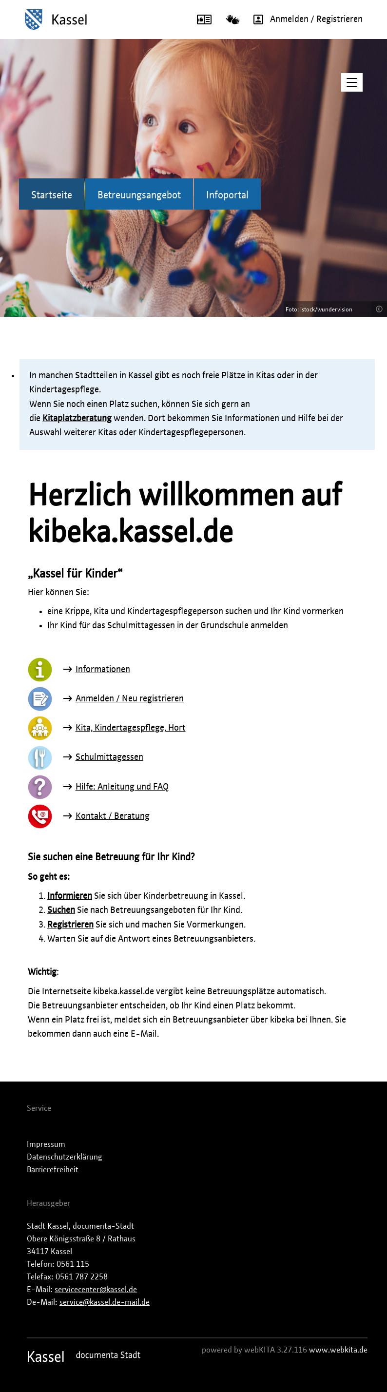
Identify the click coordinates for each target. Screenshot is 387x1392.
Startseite (51, 195)
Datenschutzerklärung (64, 1157)
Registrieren (70, 925)
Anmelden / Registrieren (305, 19)
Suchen (61, 910)
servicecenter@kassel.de (96, 1290)
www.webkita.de (338, 1350)
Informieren (69, 896)
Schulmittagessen (109, 757)
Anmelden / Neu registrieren (130, 699)
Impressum (46, 1144)
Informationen (103, 669)
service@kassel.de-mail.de (104, 1302)
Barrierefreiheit (52, 1170)
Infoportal (227, 195)
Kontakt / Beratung (113, 816)
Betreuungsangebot (139, 195)
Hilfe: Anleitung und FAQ (122, 787)
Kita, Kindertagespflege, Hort (131, 728)
